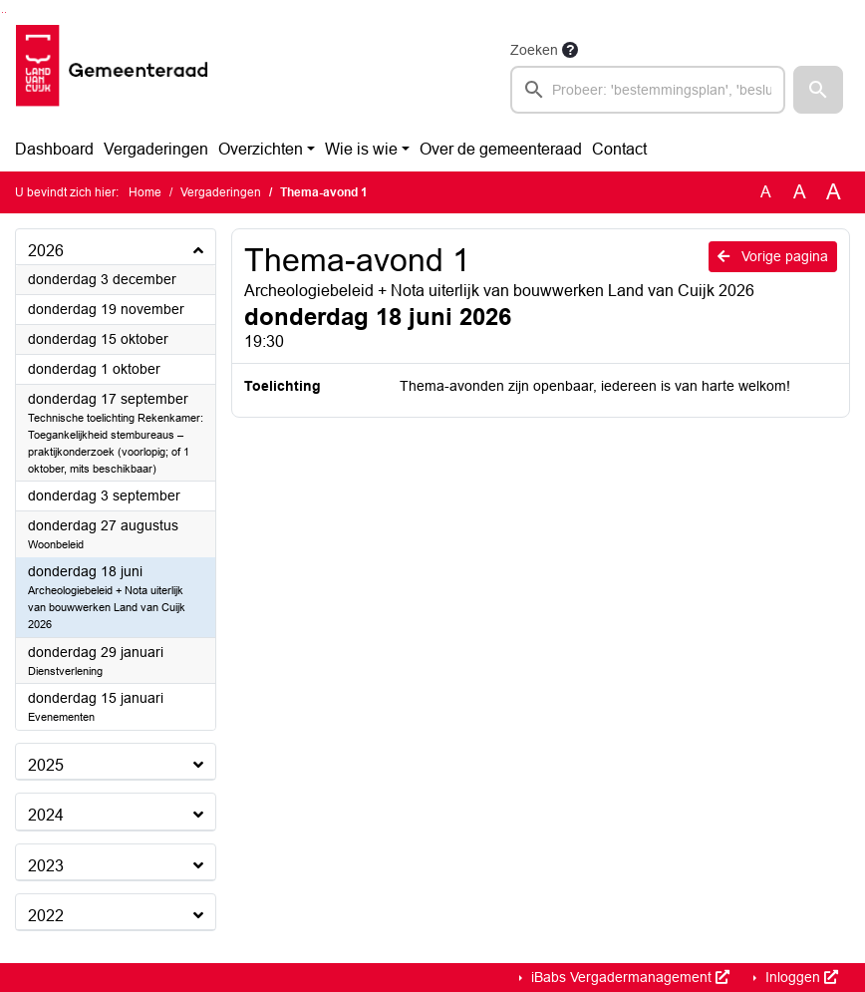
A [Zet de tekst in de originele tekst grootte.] (765, 191)
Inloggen (799, 977)
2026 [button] (46, 250)
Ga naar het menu (5, 12)
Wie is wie (361, 149)
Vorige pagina (773, 256)
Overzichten (260, 149)
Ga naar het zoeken (2, 12)
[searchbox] (647, 90)
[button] (818, 90)
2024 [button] (46, 815)
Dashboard (54, 149)
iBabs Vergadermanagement (628, 977)
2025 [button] (46, 765)
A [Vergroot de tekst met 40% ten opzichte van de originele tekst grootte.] (833, 192)
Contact (619, 149)
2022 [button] (46, 915)
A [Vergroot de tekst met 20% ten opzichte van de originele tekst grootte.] (799, 191)
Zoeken (534, 50)
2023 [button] (46, 865)
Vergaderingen (156, 149)
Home (145, 192)
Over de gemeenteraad (501, 149)
